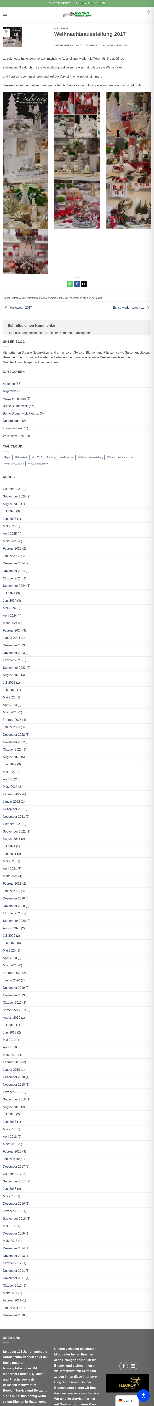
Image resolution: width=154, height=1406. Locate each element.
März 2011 (10, 1293)
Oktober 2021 (12, 824)
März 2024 (10, 623)
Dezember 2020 (14, 898)
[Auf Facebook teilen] (77, 284)
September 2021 (14, 831)
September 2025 (14, 496)
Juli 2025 (9, 511)
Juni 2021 (9, 853)
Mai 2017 (9, 1196)
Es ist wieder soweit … (132, 307)
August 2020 (11, 928)
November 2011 (14, 1278)
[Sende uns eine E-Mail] (133, 1366)
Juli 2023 (9, 682)
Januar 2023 (11, 727)
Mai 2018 (9, 1129)
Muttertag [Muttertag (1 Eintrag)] (51, 457)
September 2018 (14, 1099)
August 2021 (11, 838)
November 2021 (14, 816)
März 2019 (10, 1054)
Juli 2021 (9, 846)
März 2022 (10, 786)
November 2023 (14, 652)
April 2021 (10, 868)
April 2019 (10, 1047)
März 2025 (10, 541)
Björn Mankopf (117, 45)
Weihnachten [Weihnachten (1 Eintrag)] (67, 457)
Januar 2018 (11, 1159)
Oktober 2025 (12, 489)
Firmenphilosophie (17, 1368)
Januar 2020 (11, 980)
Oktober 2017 (12, 1173)
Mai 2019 (9, 1039)
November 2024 (14, 571)
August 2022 (11, 757)
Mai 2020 (9, 950)
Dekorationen (12, 420)
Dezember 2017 (14, 1166)
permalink (97, 297)
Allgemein (61, 28)
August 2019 (11, 1017)
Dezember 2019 (14, 987)
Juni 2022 (9, 764)
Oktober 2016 (12, 1211)
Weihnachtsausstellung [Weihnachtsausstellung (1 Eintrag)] (90, 457)
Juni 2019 (9, 1032)
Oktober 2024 (12, 578)
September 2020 (14, 920)
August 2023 (11, 675)
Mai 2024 (9, 608)
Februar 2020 (12, 972)
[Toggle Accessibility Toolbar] (143, 1395)
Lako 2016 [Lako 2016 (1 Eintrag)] (36, 457)
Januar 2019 (11, 1069)
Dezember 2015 (14, 1233)
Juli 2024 (9, 593)
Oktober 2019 (12, 1002)
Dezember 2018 (14, 1077)
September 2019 (14, 1010)
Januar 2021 (11, 891)
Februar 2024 (12, 630)
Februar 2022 (12, 794)
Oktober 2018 (12, 1092)
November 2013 (14, 1255)
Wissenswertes (13, 435)
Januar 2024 (11, 637)
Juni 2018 (9, 1121)
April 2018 (10, 1136)
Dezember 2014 (14, 1248)
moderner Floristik (16, 1374)
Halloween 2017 (17, 307)
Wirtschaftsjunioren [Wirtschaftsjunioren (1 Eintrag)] (38, 463)
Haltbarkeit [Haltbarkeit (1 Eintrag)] (21, 457)
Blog (57, 1382)
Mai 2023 (9, 697)
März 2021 (10, 876)
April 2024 (10, 615)
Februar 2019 (12, 1062)
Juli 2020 (9, 935)
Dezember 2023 (14, 645)
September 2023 (14, 667)
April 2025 (10, 533)
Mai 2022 (9, 772)
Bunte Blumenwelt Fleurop (21, 413)
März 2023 (10, 712)
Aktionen (9, 383)
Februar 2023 (12, 719)
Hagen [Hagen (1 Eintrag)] (7, 457)
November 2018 (14, 1084)
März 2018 (10, 1144)
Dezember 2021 (14, 809)
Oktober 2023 (12, 660)
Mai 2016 (9, 1226)
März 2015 (10, 1240)
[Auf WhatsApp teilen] (70, 284)
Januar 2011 (11, 1308)
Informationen (12, 428)
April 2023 (10, 705)
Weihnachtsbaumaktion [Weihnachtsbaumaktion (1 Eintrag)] (120, 457)
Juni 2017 (9, 1188)
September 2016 (14, 1218)
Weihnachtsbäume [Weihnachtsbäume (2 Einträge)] (14, 463)
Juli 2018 (9, 1114)
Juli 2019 (9, 1025)
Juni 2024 (9, 600)
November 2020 (14, 906)
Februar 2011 (12, 1300)
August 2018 (11, 1107)
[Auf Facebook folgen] (123, 1366)
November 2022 (14, 742)
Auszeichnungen (14, 398)
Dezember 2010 (14, 1315)
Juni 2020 (9, 943)
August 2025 (11, 504)
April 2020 (10, 958)
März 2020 (10, 965)
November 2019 (14, 995)
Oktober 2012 (12, 1263)
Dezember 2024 (14, 563)
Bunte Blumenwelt (15, 406)
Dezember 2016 (14, 1203)
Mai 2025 (9, 526)
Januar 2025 (11, 556)
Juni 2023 (9, 690)
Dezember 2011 (14, 1270)
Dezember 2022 (14, 734)
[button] (5, 14)
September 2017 (14, 1181)
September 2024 (14, 585)
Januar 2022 (11, 801)
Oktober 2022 (12, 749)
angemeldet (30, 332)
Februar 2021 (12, 883)
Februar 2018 (12, 1151)
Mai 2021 (9, 861)
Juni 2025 (9, 518)
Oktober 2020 (12, 913)
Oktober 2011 (12, 1285)
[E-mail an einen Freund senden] (84, 284)
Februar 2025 (12, 548)
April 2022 (10, 779)
